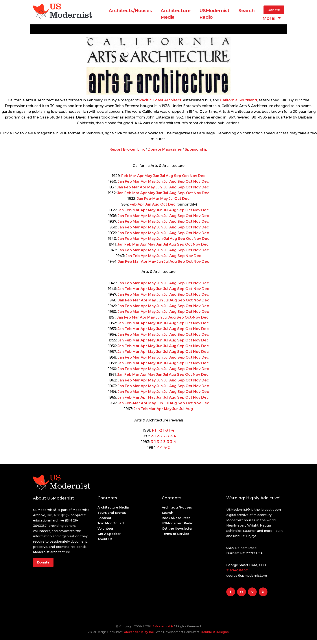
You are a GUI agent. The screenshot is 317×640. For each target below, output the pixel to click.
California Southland (238, 100)
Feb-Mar (151, 199)
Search (246, 10)
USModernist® (161, 626)
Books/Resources (176, 518)
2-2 (159, 436)
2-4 (172, 436)
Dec (201, 176)
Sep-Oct (185, 193)
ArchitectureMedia (176, 14)
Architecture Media (113, 507)
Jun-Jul (163, 239)
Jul (162, 176)
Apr (140, 176)
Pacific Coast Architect (160, 100)
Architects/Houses (130, 10)
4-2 (167, 447)
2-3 (165, 436)
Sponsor (104, 518)
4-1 (160, 447)
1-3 (165, 430)
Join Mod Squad (111, 523)
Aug (169, 176)
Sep (177, 176)
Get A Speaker (109, 534)
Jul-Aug (170, 193)
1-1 (154, 430)
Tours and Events (112, 513)
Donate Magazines (165, 149)
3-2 (159, 442)
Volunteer (105, 529)
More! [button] (269, 18)
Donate (274, 10)
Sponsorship (196, 149)
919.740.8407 (237, 570)
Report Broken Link (127, 149)
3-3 (165, 442)
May (148, 176)
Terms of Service (175, 534)
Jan (121, 181)
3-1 (153, 442)
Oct (185, 176)
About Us (105, 539)
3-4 (172, 442)
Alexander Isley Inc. (139, 632)
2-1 (153, 436)
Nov (193, 176)
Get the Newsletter (177, 529)
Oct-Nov (193, 289)
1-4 (171, 430)
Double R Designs (215, 632)
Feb (124, 176)
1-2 (159, 430)
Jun (156, 176)
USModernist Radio (214, 14)
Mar (132, 176)
